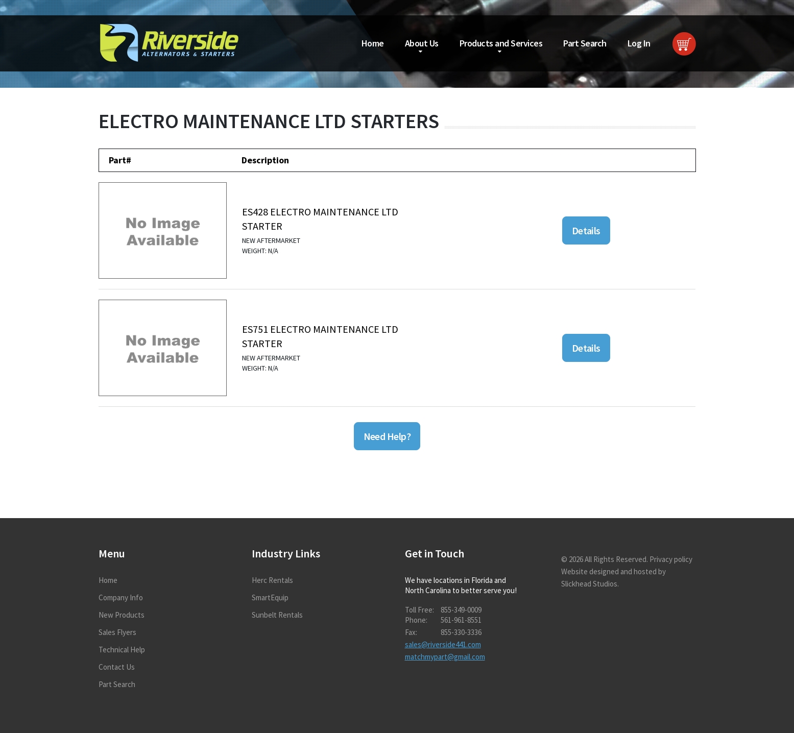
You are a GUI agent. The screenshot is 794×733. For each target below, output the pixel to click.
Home (373, 43)
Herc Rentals (272, 580)
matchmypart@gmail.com (445, 657)
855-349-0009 (461, 610)
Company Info (121, 597)
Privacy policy (670, 559)
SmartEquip (270, 597)
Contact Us (117, 667)
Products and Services (501, 43)
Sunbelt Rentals (277, 615)
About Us (422, 43)
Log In (639, 43)
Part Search (585, 43)
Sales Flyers (117, 632)
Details (586, 230)
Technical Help (122, 649)
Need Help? (387, 436)
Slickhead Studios (589, 584)
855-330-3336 (461, 632)
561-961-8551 (461, 620)
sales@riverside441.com (443, 644)
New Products (122, 615)
